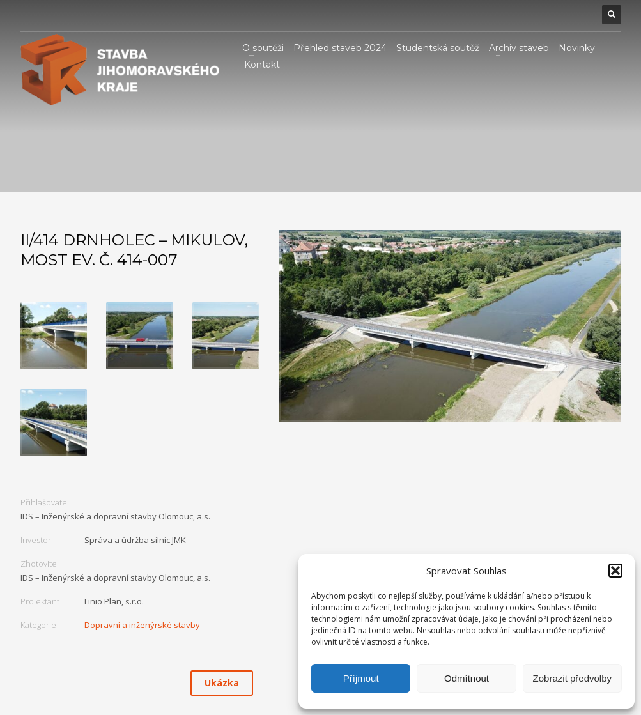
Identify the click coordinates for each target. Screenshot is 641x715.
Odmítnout (466, 678)
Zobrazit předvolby (572, 678)
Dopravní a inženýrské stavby (142, 625)
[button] (615, 570)
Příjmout (361, 678)
